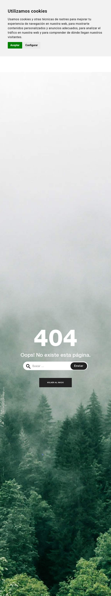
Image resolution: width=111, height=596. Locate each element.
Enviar (78, 366)
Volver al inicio (55, 383)
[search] (55, 366)
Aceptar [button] (15, 45)
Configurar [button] (31, 45)
